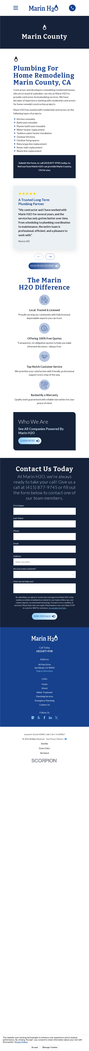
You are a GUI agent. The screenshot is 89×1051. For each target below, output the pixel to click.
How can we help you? (23, 581)
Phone (16, 530)
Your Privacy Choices (56, 739)
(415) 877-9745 (44, 651)
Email (15, 543)
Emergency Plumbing (44, 700)
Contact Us (44, 704)
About (45, 688)
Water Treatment (44, 692)
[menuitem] (44, 743)
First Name (18, 505)
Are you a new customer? (24, 568)
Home (44, 684)
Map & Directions (44, 671)
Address (17, 556)
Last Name (18, 518)
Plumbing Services (44, 696)
